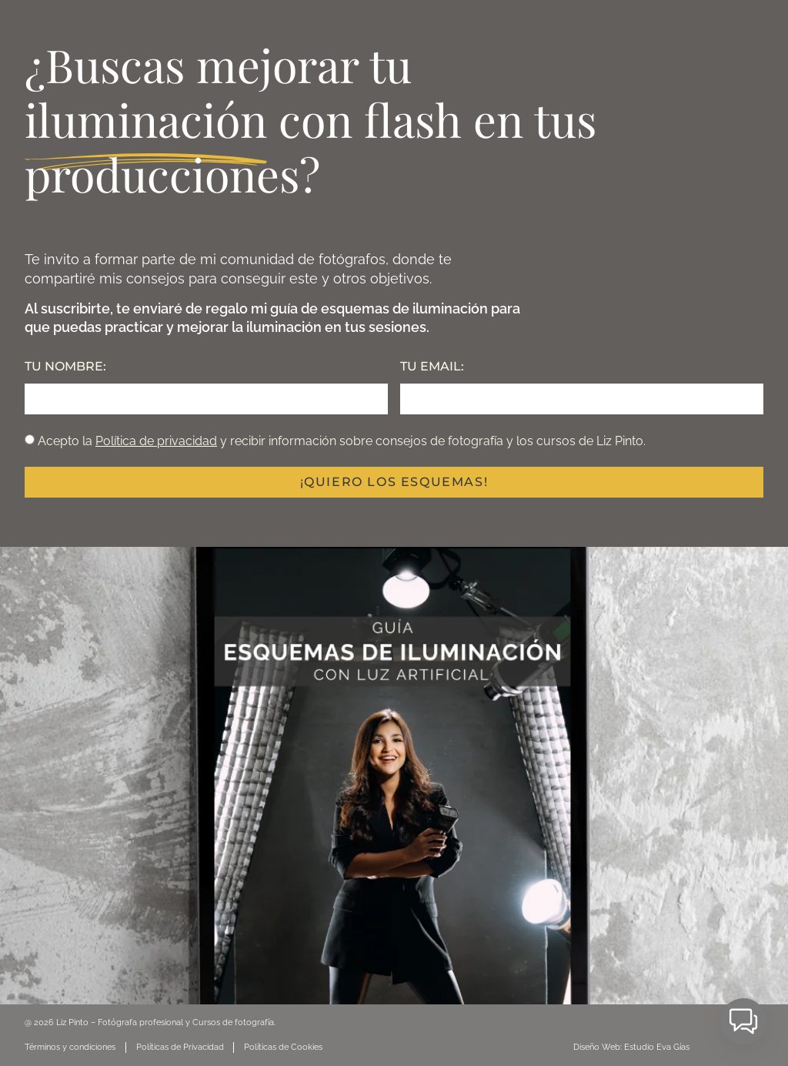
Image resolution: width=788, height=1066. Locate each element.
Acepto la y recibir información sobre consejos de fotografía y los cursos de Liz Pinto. (342, 441)
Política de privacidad (156, 441)
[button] (743, 1021)
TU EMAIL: (432, 366)
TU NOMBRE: (65, 366)
